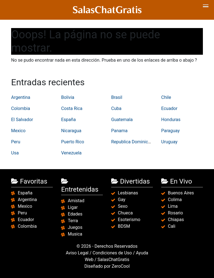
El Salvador (22, 119)
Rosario (175, 213)
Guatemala (122, 119)
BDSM (124, 226)
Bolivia (67, 97)
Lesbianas (128, 193)
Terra (73, 220)
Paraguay (170, 130)
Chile (166, 97)
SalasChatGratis (113, 259)
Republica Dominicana (133, 141)
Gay (121, 199)
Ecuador (169, 108)
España (68, 119)
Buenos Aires (181, 193)
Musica (75, 234)
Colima (175, 199)
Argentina (20, 97)
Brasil (116, 97)
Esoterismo (129, 219)
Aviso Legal (77, 253)
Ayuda (142, 253)
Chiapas (176, 219)
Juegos (75, 227)
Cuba (116, 108)
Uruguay (169, 141)
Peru (15, 141)
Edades (75, 214)
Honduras (170, 119)
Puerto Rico (72, 141)
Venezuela (71, 153)
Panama (119, 130)
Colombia (20, 108)
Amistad (76, 200)
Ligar (73, 207)
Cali (171, 226)
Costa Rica (72, 108)
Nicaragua (71, 130)
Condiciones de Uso (112, 253)
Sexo (123, 206)
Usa (15, 153)
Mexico (18, 130)
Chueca (125, 213)
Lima (173, 206)
